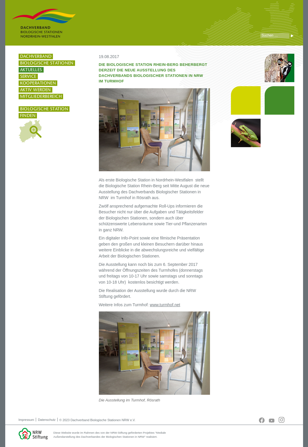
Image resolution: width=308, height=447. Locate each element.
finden (28, 115)
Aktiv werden (35, 89)
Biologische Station (44, 108)
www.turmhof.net (165, 304)
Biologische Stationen (47, 63)
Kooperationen (38, 83)
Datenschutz (47, 419)
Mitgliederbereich (41, 96)
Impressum (26, 419)
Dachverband (36, 56)
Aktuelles (31, 69)
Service (28, 76)
